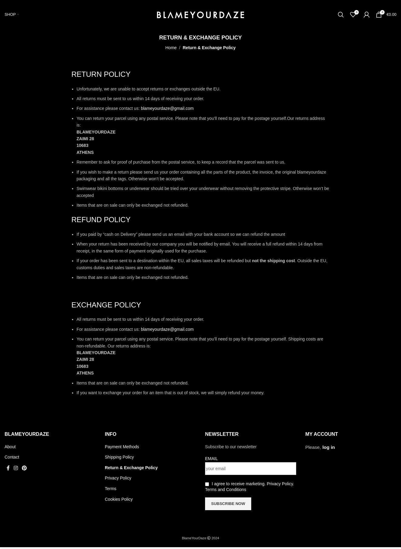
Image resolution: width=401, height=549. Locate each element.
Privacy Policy (118, 479)
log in (328, 449)
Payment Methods (122, 448)
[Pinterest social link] (24, 470)
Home (171, 49)
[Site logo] (200, 14)
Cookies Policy (119, 501)
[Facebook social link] (8, 470)
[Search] (341, 15)
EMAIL (211, 460)
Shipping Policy (119, 458)
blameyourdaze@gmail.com (167, 110)
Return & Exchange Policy (131, 469)
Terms (110, 490)
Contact (12, 458)
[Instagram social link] (16, 470)
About (10, 448)
